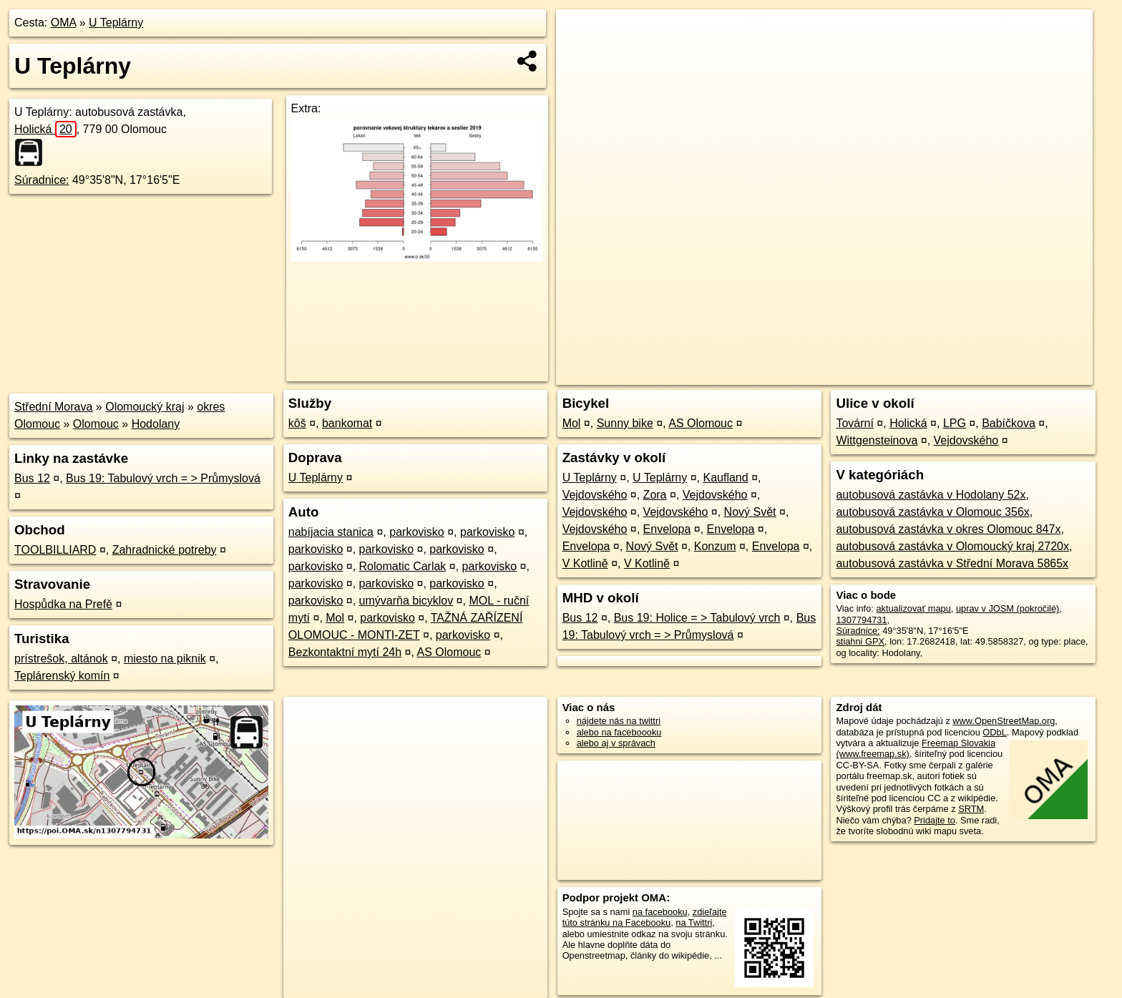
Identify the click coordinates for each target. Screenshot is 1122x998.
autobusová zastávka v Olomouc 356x (932, 512)
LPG (954, 423)
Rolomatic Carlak (403, 566)
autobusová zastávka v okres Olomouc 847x (948, 529)
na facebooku (660, 911)
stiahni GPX (860, 641)
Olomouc (96, 424)
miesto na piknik (165, 658)
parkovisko (416, 532)
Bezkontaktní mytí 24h (344, 652)
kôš (297, 423)
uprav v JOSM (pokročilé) (1007, 608)
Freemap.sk (919, 374)
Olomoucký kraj (144, 407)
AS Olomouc (449, 652)
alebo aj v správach (616, 743)
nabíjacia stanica (331, 532)
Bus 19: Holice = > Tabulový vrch (697, 618)
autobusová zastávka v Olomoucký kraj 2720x (952, 546)
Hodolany (156, 424)
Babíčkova (1008, 423)
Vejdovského (595, 495)
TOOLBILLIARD (55, 550)
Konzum (715, 546)
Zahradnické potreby (164, 550)
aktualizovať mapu (913, 608)
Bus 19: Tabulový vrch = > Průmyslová (163, 478)
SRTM (971, 808)
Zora (655, 495)
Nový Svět (750, 512)
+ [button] (580, 33)
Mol (335, 618)
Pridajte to (934, 820)
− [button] (580, 56)
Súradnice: (41, 180)
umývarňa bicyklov (406, 601)
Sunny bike (625, 423)
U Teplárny (116, 22)
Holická (45, 129)
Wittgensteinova (876, 440)
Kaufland (725, 477)
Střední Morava (53, 407)
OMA (64, 22)
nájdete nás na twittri (618, 720)
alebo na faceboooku (619, 732)
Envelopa (667, 529)
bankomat (347, 423)
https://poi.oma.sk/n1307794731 (1028, 374)
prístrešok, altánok (61, 658)
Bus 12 (32, 478)
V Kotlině (585, 563)
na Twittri (693, 922)
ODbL (994, 732)
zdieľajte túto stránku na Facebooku (644, 917)
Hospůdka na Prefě (63, 604)
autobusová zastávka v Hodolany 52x (930, 495)
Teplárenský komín (61, 676)
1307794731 (861, 620)
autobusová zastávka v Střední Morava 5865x (952, 563)
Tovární (854, 423)
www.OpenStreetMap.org (1003, 720)
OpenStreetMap (846, 374)
